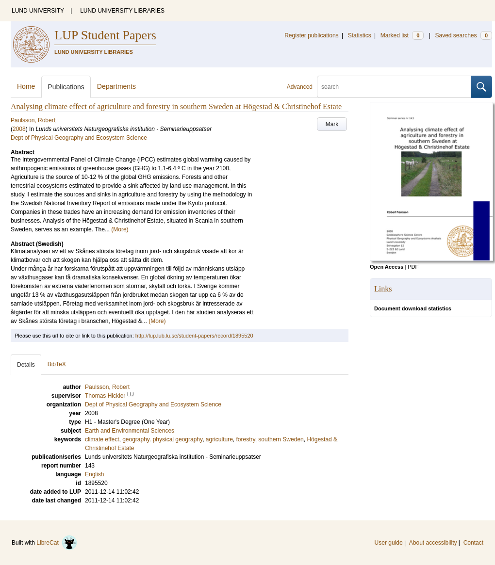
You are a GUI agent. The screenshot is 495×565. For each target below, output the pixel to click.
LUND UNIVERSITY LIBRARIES (122, 10)
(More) (119, 229)
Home (26, 86)
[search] (394, 87)
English (94, 474)
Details (26, 364)
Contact (473, 542)
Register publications (311, 35)
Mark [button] (332, 124)
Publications (66, 87)
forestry (245, 439)
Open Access (386, 267)
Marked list (402, 35)
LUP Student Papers (105, 35)
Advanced (300, 86)
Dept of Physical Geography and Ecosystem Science (79, 137)
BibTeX (57, 364)
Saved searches (463, 35)
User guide (389, 542)
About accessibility (433, 542)
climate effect (102, 439)
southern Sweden (280, 439)
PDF (413, 267)
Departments (116, 86)
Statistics (359, 35)
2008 (19, 129)
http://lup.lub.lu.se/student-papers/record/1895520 (194, 336)
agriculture (219, 439)
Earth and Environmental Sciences (129, 430)
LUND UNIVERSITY (38, 10)
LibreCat (56, 542)
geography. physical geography (162, 439)
